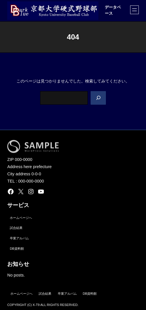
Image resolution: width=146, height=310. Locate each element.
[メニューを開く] (134, 9)
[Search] (98, 98)
